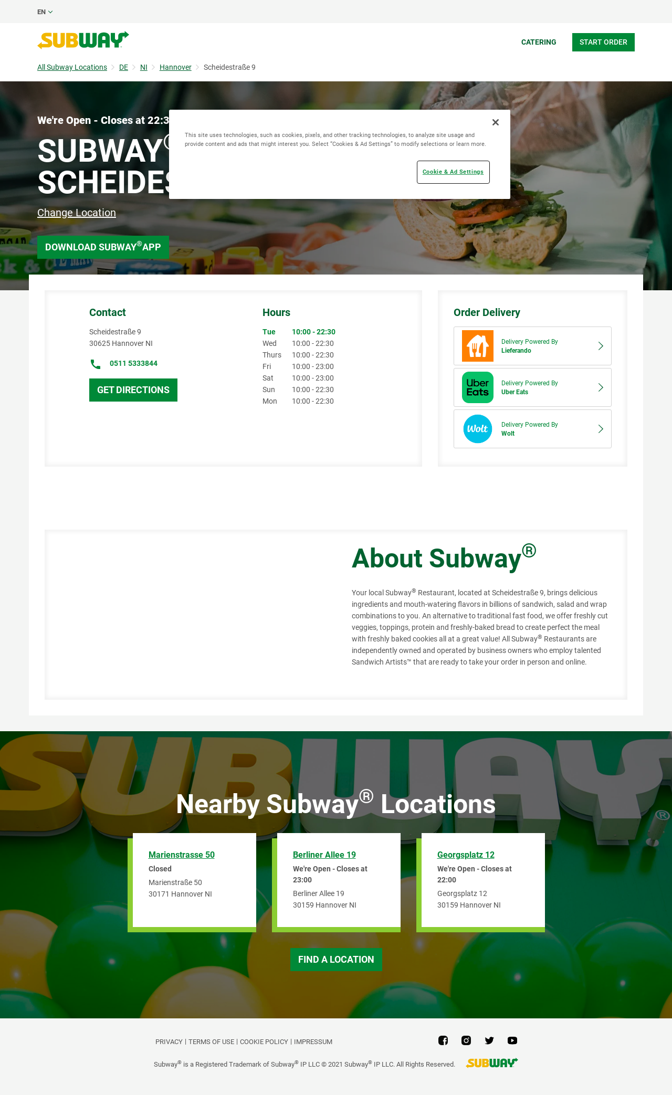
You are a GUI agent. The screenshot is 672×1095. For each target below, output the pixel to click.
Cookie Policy (264, 1042)
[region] (339, 154)
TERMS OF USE (211, 1042)
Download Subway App (103, 245)
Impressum (313, 1042)
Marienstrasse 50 (182, 855)
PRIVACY (169, 1042)
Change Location (76, 212)
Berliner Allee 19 (324, 855)
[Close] (495, 122)
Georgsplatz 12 (466, 855)
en (41, 11)
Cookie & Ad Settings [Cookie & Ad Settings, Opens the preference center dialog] (453, 171)
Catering (538, 42)
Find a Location (336, 959)
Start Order (603, 42)
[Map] (186, 615)
